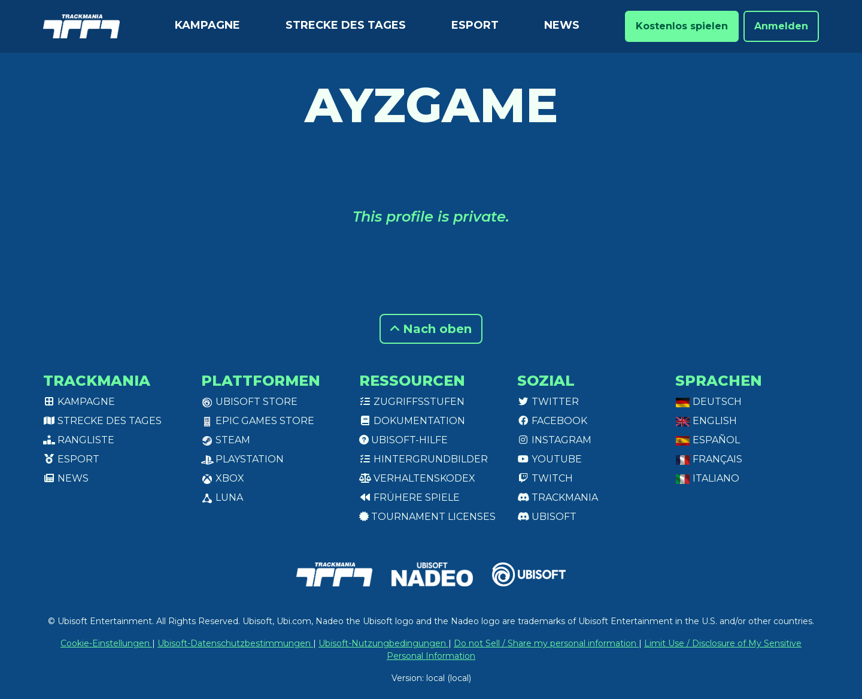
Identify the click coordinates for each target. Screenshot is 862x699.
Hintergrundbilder (423, 459)
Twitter (548, 401)
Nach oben (431, 329)
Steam (225, 440)
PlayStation (242, 459)
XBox (222, 478)
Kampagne (207, 25)
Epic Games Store (257, 420)
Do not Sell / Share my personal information (546, 643)
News (561, 25)
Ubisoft (546, 516)
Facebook (552, 420)
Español (707, 440)
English (706, 420)
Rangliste (78, 440)
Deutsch (708, 401)
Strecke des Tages (346, 25)
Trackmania (557, 497)
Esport (475, 25)
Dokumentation (412, 420)
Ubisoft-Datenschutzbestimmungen (235, 643)
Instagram (554, 440)
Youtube (549, 459)
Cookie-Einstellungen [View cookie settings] (106, 643)
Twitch (545, 478)
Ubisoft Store (249, 401)
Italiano (707, 478)
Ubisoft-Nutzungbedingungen (383, 643)
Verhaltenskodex (417, 478)
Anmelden (781, 26)
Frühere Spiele (409, 497)
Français (708, 459)
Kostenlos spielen (682, 26)
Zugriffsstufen (412, 401)
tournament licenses (427, 516)
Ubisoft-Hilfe (403, 440)
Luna (222, 497)
